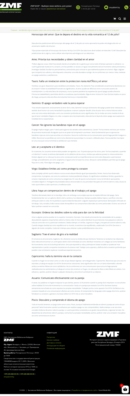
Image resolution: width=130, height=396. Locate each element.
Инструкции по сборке (56, 345)
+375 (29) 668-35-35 (27, 374)
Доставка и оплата (54, 343)
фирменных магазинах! (56, 9)
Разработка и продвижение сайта (84, 390)
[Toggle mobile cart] (114, 18)
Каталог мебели (53, 340)
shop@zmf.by (114, 7)
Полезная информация (56, 348)
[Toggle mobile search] (119, 18)
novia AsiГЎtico (89, 81)
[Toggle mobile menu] (125, 18)
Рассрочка (51, 337)
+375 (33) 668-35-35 (11, 374)
